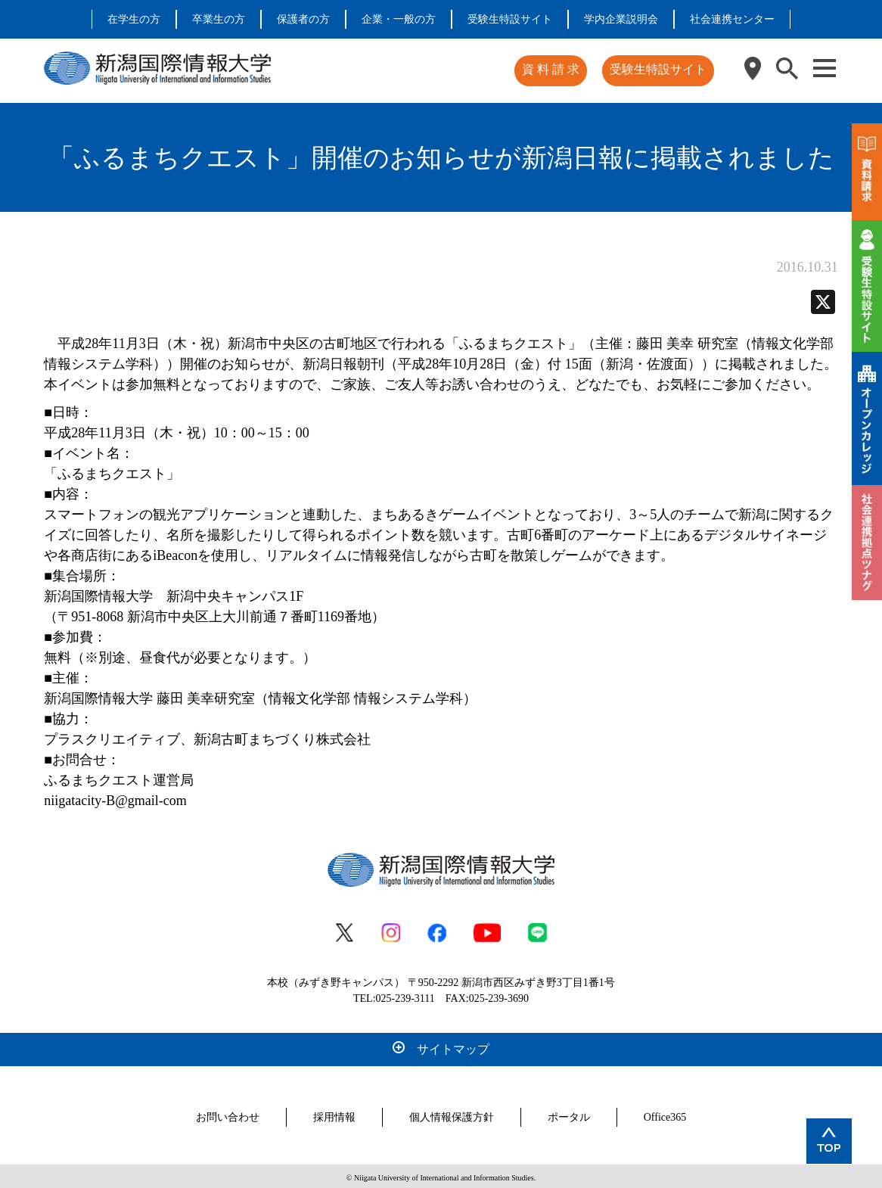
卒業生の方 (218, 19)
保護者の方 (303, 19)
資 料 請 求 (553, 69)
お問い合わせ (227, 1114)
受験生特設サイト (509, 19)
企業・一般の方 (399, 19)
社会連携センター (732, 19)
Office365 (665, 1114)
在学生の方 (133, 19)
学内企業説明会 (621, 19)
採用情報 (334, 1114)
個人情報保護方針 (451, 1114)
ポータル (569, 1114)
